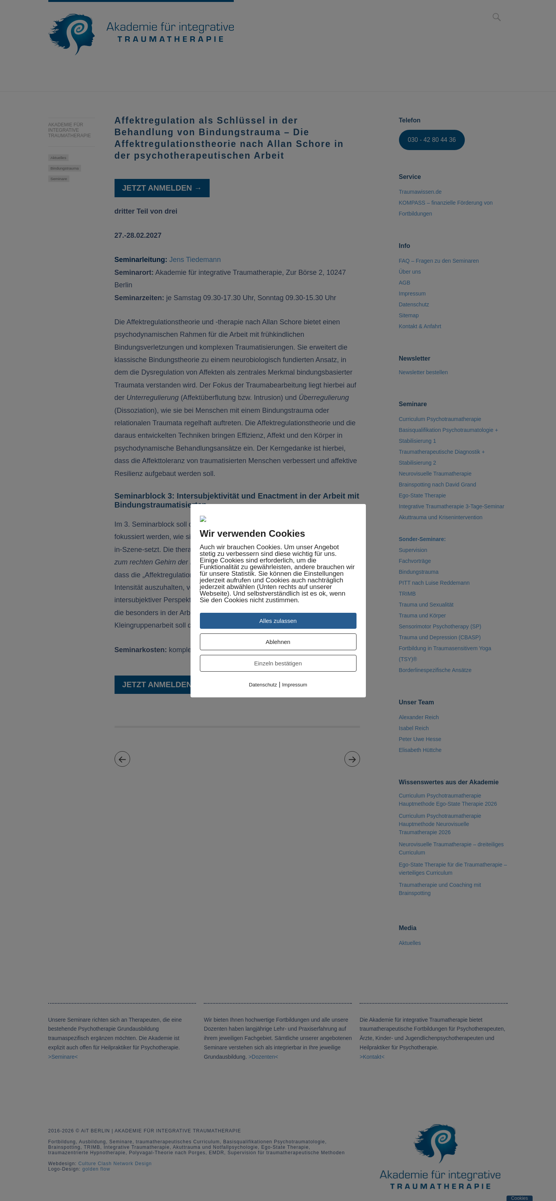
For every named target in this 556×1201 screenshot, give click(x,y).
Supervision (413, 550)
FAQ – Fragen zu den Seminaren (439, 261)
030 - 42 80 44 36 (431, 139)
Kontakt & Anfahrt (438, 80)
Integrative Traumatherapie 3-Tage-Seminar (452, 506)
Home (57, 80)
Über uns (373, 80)
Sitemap (409, 315)
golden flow (96, 1169)
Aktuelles (58, 158)
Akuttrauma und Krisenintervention (441, 517)
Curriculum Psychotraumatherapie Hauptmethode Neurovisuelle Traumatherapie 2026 (440, 824)
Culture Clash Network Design (115, 1163)
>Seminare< (63, 1057)
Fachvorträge (415, 561)
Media (332, 80)
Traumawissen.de (420, 192)
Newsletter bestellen (423, 372)
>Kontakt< (372, 1057)
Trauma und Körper (422, 615)
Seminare (291, 80)
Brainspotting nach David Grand (437, 484)
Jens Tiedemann (195, 260)
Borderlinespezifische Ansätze (435, 670)
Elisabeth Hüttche (420, 750)
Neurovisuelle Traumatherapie (435, 473)
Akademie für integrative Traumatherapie (69, 130)
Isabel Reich (414, 728)
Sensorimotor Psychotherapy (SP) (440, 626)
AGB (405, 282)
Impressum (412, 293)
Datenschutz (414, 304)
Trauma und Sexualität (426, 604)
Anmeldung (100, 80)
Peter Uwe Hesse (420, 739)
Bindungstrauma (65, 168)
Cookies (519, 1198)
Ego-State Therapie (422, 495)
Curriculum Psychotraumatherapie (198, 80)
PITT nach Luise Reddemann (434, 583)
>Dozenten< (263, 1057)
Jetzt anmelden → (162, 188)
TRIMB (407, 594)
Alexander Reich (419, 717)
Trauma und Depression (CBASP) (440, 637)
